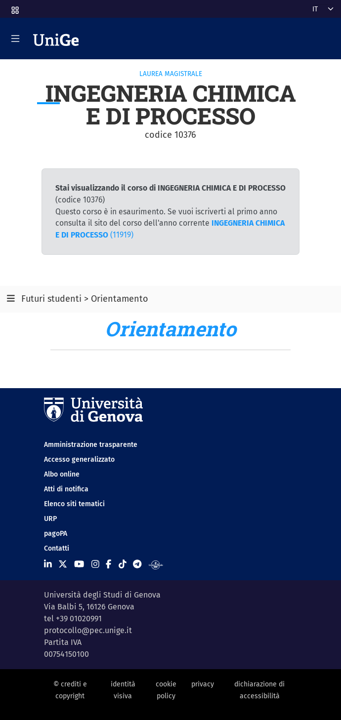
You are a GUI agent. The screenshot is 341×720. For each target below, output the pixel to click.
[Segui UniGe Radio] (156, 564)
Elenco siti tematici (74, 504)
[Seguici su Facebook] (108, 564)
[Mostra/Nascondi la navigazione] (15, 38)
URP (50, 519)
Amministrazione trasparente (90, 444)
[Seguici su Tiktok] (123, 564)
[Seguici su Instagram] (95, 564)
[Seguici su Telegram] (137, 564)
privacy (202, 684)
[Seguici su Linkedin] (48, 564)
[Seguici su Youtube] (79, 564)
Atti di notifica (66, 489)
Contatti (56, 548)
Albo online (62, 474)
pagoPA (55, 533)
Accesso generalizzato (79, 459)
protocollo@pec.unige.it (88, 630)
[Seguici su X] (62, 564)
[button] (14, 7)
